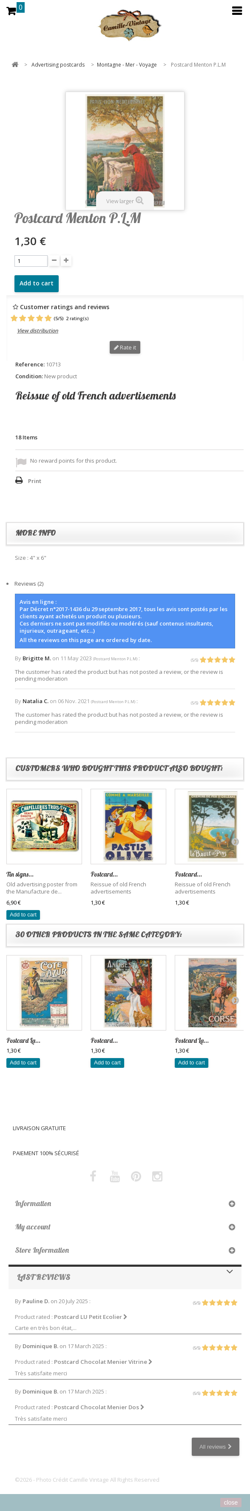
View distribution (37, 330)
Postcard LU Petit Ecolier (91, 1317)
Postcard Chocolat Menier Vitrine (103, 1362)
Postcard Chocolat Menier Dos (99, 1407)
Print (34, 481)
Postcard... (104, 874)
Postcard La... (23, 1040)
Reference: (30, 364)
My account (33, 1227)
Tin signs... (20, 874)
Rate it (125, 347)
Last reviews (43, 1277)
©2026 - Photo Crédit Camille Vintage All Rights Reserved (87, 1479)
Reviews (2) (28, 583)
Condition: (29, 376)
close (231, 1502)
